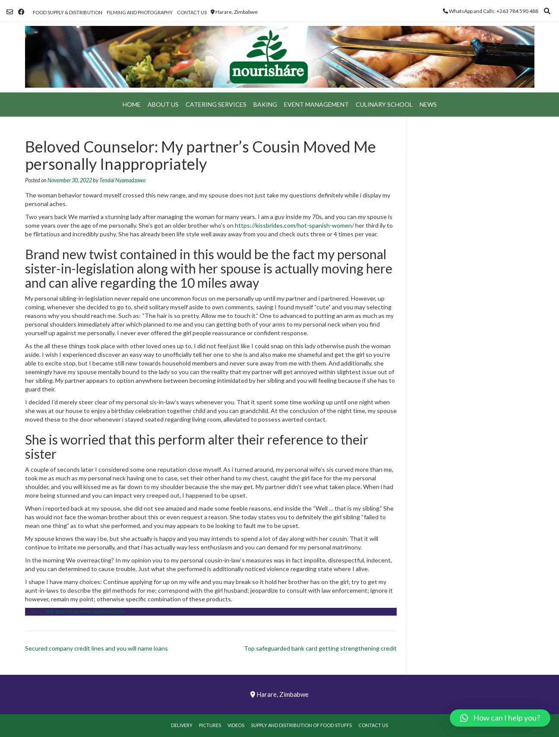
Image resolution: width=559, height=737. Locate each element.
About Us (163, 104)
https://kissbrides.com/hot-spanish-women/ (294, 225)
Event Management (316, 104)
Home (132, 104)
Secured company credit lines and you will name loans (96, 648)
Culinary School (384, 104)
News (428, 104)
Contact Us (192, 12)
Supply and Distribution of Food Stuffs (301, 725)
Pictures (210, 725)
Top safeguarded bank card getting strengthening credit (320, 648)
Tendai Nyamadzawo (122, 180)
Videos (235, 725)
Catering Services (216, 104)
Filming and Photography (140, 12)
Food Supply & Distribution (67, 12)
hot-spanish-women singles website (85, 611)
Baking (265, 104)
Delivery (182, 725)
